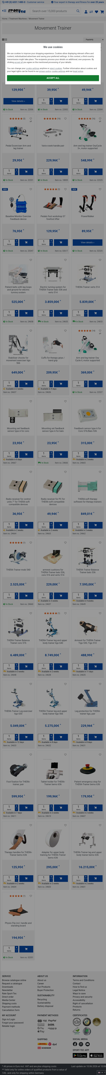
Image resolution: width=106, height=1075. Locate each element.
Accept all (53, 78)
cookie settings (32, 68)
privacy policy (45, 71)
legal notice (78, 71)
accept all (18, 62)
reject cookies (56, 68)
